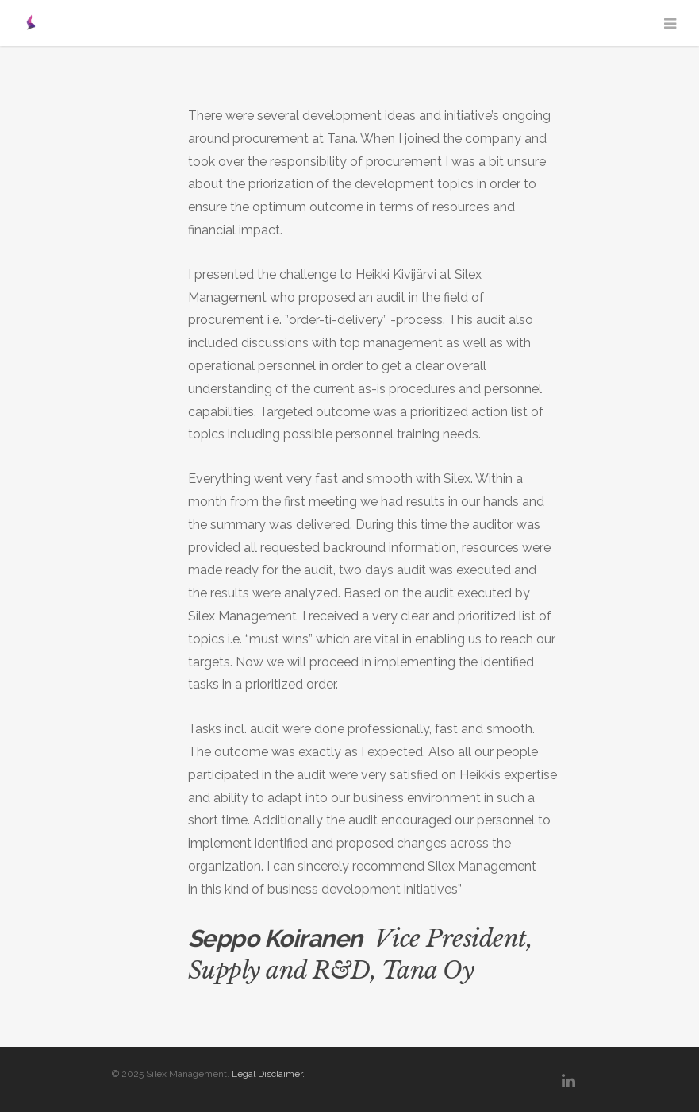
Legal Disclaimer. (268, 1073)
